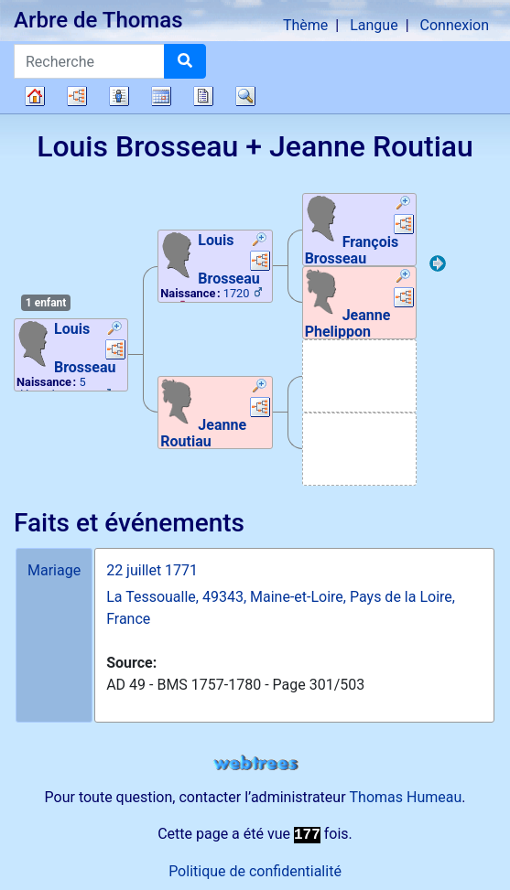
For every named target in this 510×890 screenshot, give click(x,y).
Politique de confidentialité (255, 871)
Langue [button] (373, 25)
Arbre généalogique (35, 96)
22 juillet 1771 (152, 570)
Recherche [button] (245, 96)
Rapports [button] (203, 96)
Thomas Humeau (406, 797)
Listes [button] (119, 96)
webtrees (255, 763)
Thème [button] (305, 25)
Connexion (454, 25)
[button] (115, 330)
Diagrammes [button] (77, 96)
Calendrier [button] (161, 96)
